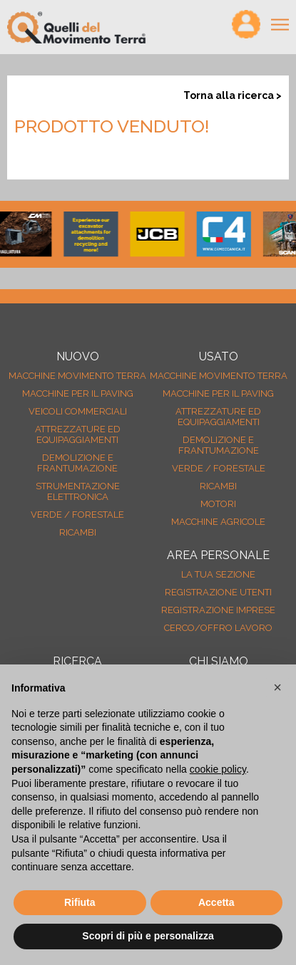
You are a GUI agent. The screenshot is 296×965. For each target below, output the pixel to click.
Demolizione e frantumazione (77, 463)
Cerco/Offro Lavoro (218, 627)
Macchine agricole (218, 521)
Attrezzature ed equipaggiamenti (78, 434)
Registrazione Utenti (218, 592)
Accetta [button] (216, 902)
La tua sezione (218, 574)
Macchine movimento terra (77, 375)
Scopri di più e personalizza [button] (147, 935)
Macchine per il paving (77, 393)
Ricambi (77, 532)
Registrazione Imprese (218, 610)
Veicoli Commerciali (78, 411)
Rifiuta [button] (80, 902)
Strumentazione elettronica (78, 491)
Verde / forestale (77, 514)
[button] (277, 687)
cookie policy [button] (218, 769)
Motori (218, 504)
